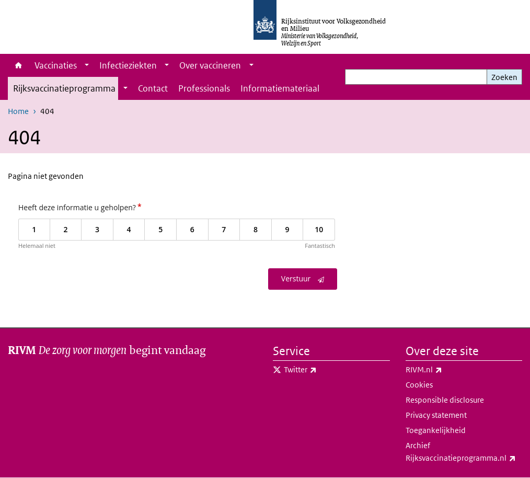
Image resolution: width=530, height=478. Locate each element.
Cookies (419, 385)
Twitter (323, 369)
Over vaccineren (210, 65)
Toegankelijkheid (436, 430)
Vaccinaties (55, 65)
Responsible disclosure (445, 400)
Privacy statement (436, 415)
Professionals (204, 88)
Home (18, 65)
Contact (153, 88)
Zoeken (504, 77)
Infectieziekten (128, 65)
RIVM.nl (447, 369)
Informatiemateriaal (279, 88)
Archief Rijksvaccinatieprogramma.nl (464, 452)
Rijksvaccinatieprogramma (64, 88)
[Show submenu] (86, 65)
